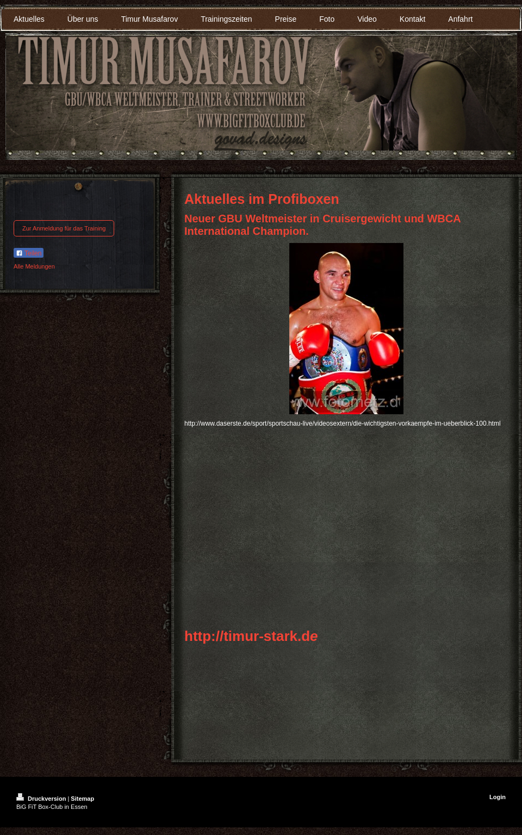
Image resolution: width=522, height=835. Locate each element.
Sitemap (82, 798)
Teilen (28, 253)
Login (497, 797)
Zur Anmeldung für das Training (63, 228)
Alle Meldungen (34, 266)
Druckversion (41, 798)
